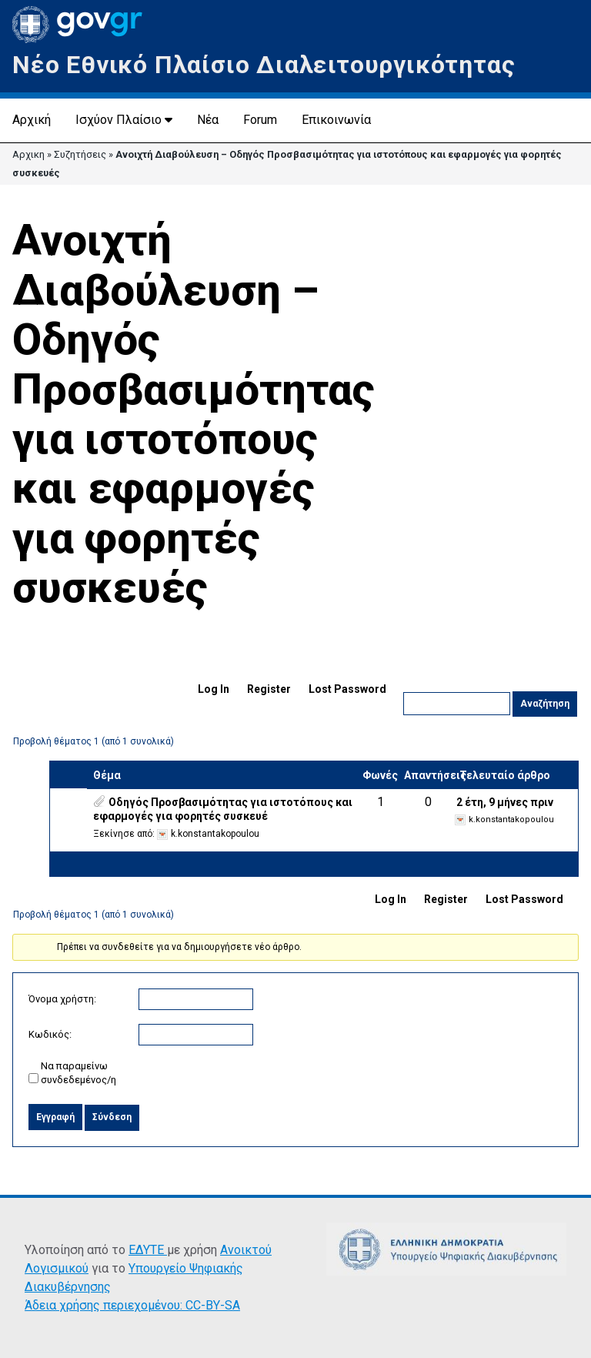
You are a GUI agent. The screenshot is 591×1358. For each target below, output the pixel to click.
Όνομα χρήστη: (62, 999)
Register (269, 689)
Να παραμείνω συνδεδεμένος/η (78, 1072)
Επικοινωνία (336, 119)
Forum (260, 119)
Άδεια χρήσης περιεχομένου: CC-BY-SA (132, 1305)
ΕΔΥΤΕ (148, 1250)
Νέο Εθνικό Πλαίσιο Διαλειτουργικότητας (263, 64)
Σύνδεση (112, 1117)
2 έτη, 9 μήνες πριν (504, 802)
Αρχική (31, 119)
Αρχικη (28, 154)
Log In (213, 689)
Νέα (208, 119)
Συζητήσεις (80, 154)
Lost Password (347, 689)
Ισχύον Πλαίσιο (118, 119)
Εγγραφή (55, 1117)
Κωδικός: (50, 1034)
